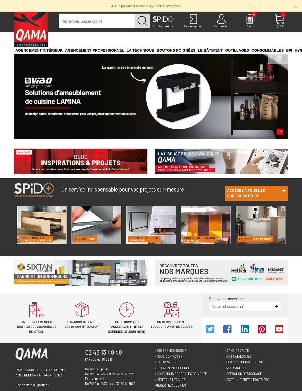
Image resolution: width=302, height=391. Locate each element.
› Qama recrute (236, 350)
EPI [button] (289, 50)
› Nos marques (235, 368)
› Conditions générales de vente (181, 374)
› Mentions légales (170, 380)
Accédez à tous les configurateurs (256, 193)
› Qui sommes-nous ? (170, 350)
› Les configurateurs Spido (245, 362)
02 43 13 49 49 (103, 352)
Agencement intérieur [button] (39, 50)
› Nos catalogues (238, 356)
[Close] (295, 6)
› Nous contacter (168, 356)
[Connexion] (221, 21)
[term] (97, 21)
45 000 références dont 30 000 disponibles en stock (36, 326)
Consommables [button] (267, 50)
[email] (241, 306)
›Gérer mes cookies (170, 385)
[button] (273, 59)
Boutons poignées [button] (176, 50)
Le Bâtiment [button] (210, 50)
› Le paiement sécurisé (173, 368)
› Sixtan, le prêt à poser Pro (246, 380)
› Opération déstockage (243, 374)
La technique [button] (140, 50)
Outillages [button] (237, 50)
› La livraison (166, 362)
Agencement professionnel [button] (94, 50)
